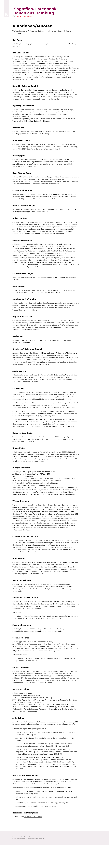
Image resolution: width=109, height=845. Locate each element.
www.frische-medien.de (33, 817)
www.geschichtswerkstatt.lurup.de (59, 722)
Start (14, 16)
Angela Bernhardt (26, 516)
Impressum (15, 837)
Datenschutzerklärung (26, 837)
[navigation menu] (103, 5)
